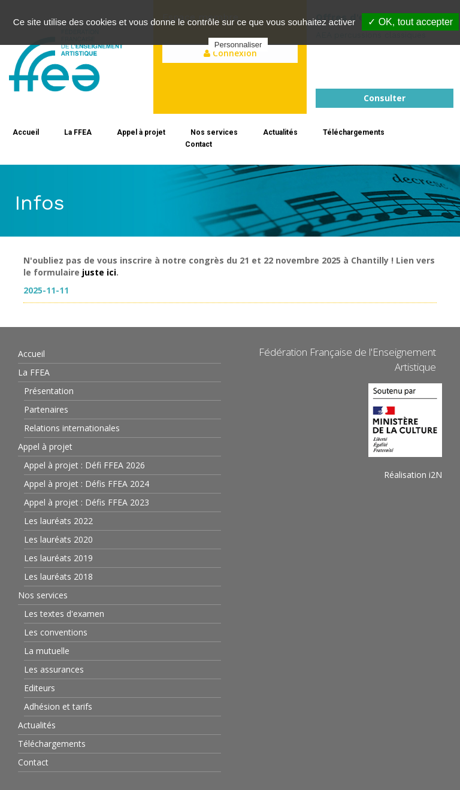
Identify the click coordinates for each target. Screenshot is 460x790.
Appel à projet (141, 132)
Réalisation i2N (413, 474)
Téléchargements (354, 132)
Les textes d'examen (64, 613)
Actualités (280, 132)
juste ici (99, 272)
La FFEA (78, 132)
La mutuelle (46, 650)
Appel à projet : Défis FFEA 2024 (86, 483)
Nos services (214, 132)
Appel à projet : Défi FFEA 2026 (84, 465)
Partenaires (46, 409)
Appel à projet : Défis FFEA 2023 (86, 502)
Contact (198, 144)
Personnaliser (238, 44)
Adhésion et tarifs (58, 706)
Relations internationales (72, 428)
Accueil (26, 132)
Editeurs (39, 688)
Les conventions (55, 632)
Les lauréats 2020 (58, 539)
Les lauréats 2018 (58, 576)
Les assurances (54, 669)
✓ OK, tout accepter (410, 22)
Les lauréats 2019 (58, 558)
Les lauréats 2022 (58, 520)
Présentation (49, 390)
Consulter (384, 98)
